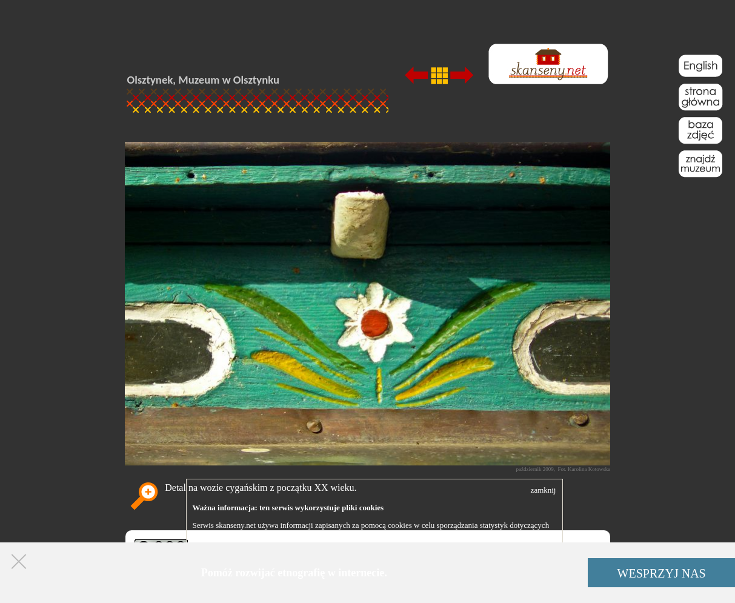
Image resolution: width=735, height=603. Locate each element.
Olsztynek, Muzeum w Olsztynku (203, 80)
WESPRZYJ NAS (661, 573)
